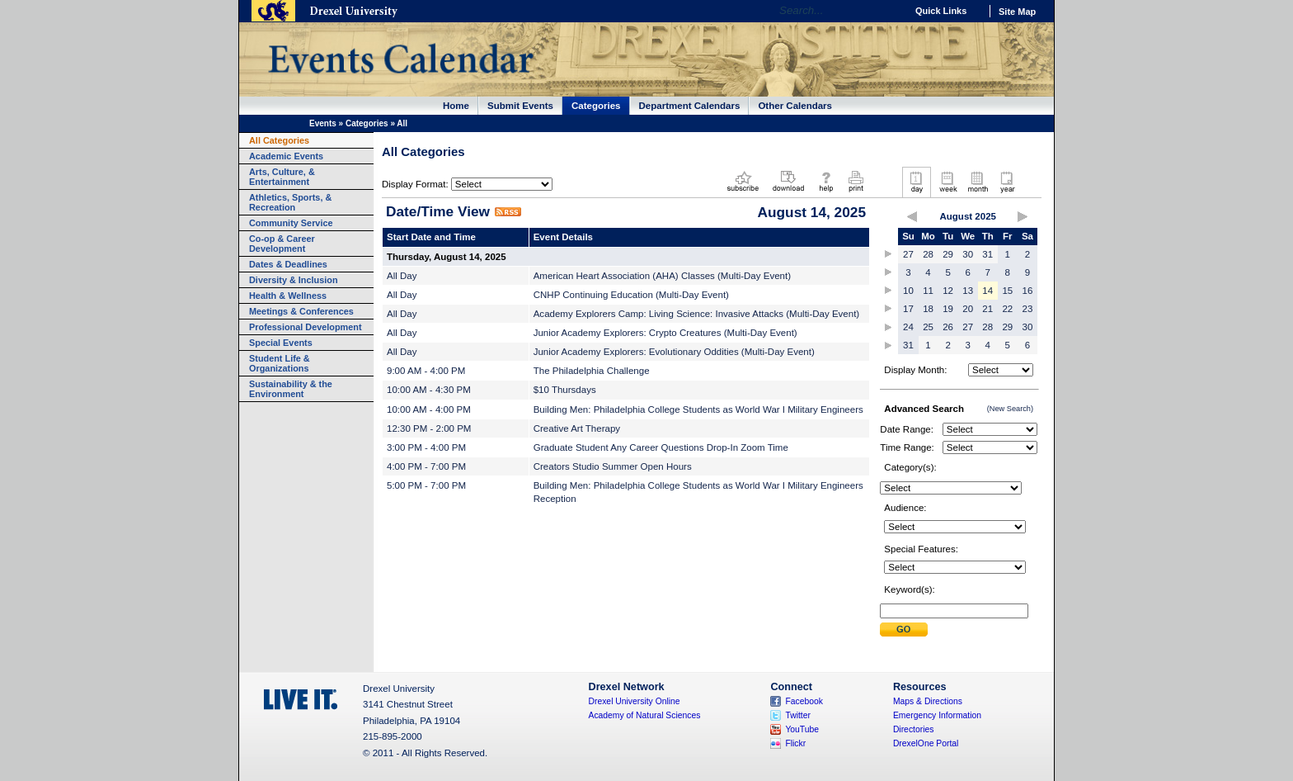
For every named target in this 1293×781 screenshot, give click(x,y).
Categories (596, 106)
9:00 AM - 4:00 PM (426, 371)
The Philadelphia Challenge (592, 371)
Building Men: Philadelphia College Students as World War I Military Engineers (698, 409)
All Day (401, 276)
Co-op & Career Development (282, 243)
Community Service (291, 223)
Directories (913, 729)
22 (1007, 309)
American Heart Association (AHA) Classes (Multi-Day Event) (662, 276)
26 (948, 327)
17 (908, 309)
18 (928, 309)
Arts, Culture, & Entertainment (282, 177)
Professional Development (305, 327)
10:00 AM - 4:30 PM (429, 390)
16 (1028, 291)
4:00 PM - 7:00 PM (426, 466)
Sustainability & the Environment (290, 389)
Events (322, 123)
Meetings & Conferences (301, 311)
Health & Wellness (288, 296)
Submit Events (520, 106)
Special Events (281, 343)
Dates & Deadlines (288, 264)
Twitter (798, 715)
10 (908, 291)
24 (908, 327)
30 (967, 254)
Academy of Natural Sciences (645, 715)
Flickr (795, 743)
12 (948, 291)
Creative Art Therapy (577, 428)
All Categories (279, 140)
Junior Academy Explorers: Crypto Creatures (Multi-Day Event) (665, 333)
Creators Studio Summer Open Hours (613, 466)
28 (928, 254)
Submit (904, 629)
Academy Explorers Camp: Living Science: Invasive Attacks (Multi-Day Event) (697, 314)
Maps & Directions (927, 701)
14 (987, 291)
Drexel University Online (634, 701)
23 (1028, 309)
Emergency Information (937, 715)
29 (948, 254)
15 (1007, 291)
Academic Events (286, 156)
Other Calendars (795, 106)
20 (967, 309)
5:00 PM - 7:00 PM (426, 485)
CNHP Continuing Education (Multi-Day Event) (631, 295)
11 (928, 291)
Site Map (1017, 12)
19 (948, 309)
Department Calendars (690, 106)
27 (908, 254)
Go (889, 10)
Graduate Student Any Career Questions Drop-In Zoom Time (661, 447)
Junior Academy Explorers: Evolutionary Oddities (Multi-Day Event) (674, 352)
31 (987, 254)
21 (987, 309)
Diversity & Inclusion (293, 280)
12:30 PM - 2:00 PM (429, 428)
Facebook (804, 701)
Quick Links (940, 11)
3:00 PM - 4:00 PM (426, 447)
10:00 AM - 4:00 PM (429, 409)
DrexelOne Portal (925, 743)
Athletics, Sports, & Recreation (290, 202)
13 (967, 291)
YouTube (802, 729)
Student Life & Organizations (279, 363)
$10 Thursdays (565, 390)
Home (456, 106)
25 (928, 327)
